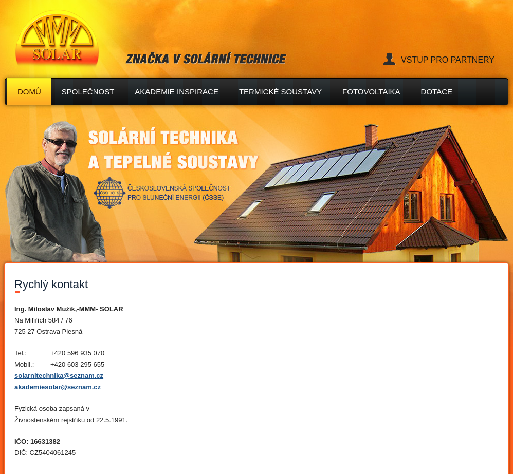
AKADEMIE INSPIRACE (176, 91)
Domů (29, 91)
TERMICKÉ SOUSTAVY (280, 91)
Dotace (436, 91)
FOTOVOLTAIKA (371, 91)
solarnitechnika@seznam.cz (58, 376)
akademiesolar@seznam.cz (57, 387)
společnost (88, 91)
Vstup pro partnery (447, 59)
